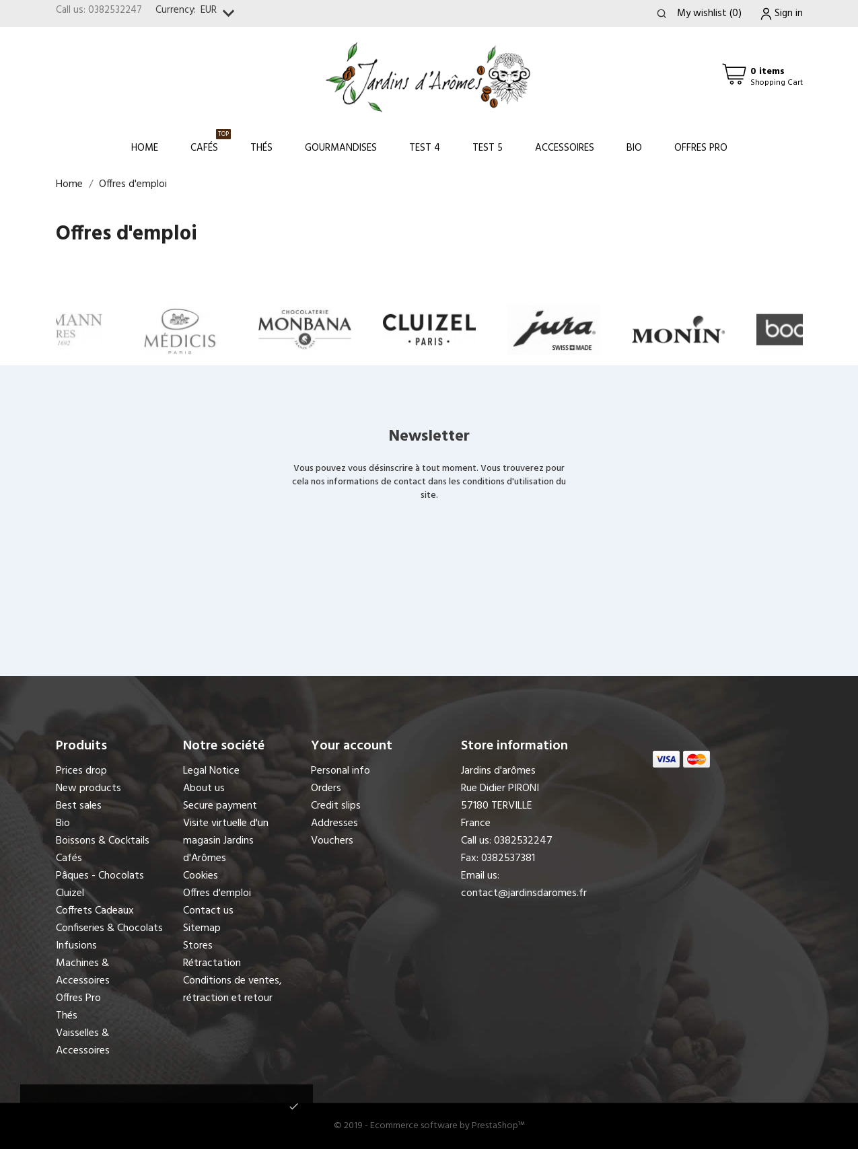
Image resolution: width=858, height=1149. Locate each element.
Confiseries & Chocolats (109, 928)
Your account (351, 746)
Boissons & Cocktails (102, 841)
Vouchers (332, 841)
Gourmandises (341, 148)
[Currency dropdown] (220, 14)
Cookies (200, 876)
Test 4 (424, 148)
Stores (198, 946)
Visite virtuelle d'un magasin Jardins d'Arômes (226, 841)
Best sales (79, 806)
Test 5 (487, 148)
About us (204, 788)
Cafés (210, 142)
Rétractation (212, 963)
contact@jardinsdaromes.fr (524, 893)
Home (144, 148)
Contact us (208, 911)
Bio (634, 148)
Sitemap (202, 928)
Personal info (340, 771)
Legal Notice (211, 771)
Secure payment (220, 806)
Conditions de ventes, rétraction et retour (232, 989)
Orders (326, 788)
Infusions (76, 946)
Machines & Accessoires (83, 972)
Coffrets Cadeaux (95, 911)
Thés (261, 148)
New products (88, 788)
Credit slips (336, 806)
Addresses (334, 823)
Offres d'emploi (217, 893)
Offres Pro (700, 148)
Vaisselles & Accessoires (83, 1042)
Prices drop (81, 771)
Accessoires (564, 148)
